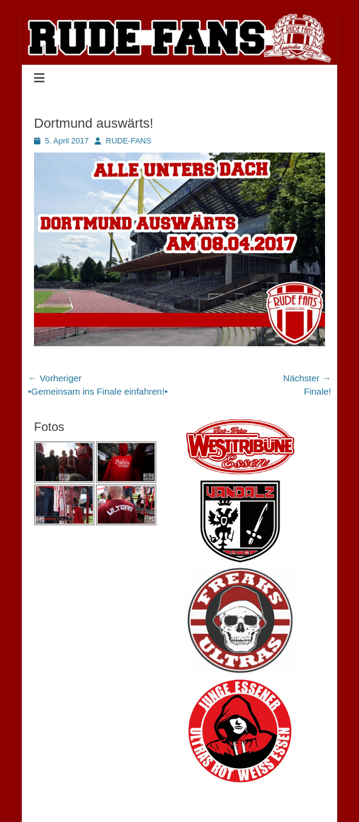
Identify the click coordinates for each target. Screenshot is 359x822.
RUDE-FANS (128, 140)
